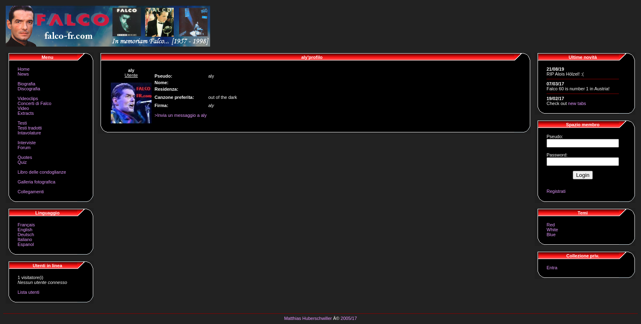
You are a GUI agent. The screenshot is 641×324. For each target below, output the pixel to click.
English (25, 229)
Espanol (26, 244)
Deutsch (26, 234)
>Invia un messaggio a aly (181, 115)
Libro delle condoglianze (42, 172)
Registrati (556, 191)
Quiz (22, 162)
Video (23, 108)
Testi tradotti (30, 127)
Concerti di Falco (35, 103)
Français (26, 224)
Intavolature (29, 132)
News (23, 74)
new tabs (577, 103)
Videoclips (28, 98)
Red (551, 224)
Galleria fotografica (36, 181)
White (552, 229)
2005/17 (349, 318)
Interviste (27, 142)
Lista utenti (28, 292)
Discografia (29, 88)
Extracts (26, 113)
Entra (552, 267)
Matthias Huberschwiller (308, 318)
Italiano (25, 239)
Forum (24, 147)
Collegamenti (31, 191)
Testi (22, 123)
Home (23, 69)
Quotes (25, 157)
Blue (551, 234)
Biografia (26, 83)
